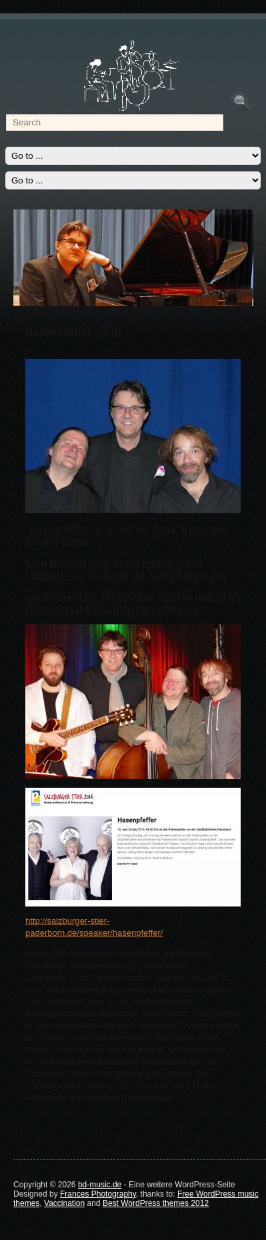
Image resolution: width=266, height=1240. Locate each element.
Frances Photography (98, 1194)
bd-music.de (99, 1184)
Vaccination (64, 1203)
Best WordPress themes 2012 (156, 1203)
